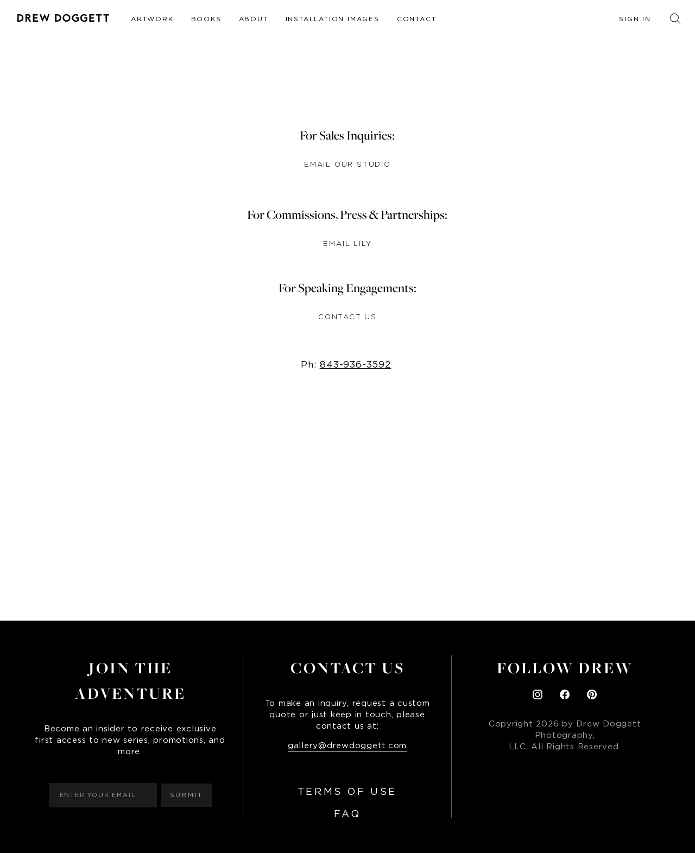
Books (206, 19)
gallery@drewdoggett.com (347, 746)
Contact (417, 19)
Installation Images (333, 19)
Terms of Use (347, 792)
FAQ (347, 814)
